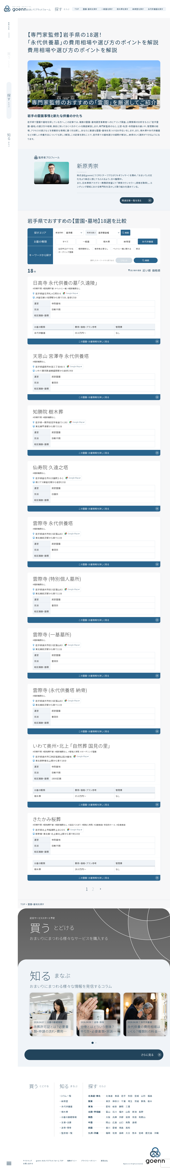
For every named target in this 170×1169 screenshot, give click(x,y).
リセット (124, 259)
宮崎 (141, 1132)
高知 (128, 1126)
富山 (108, 1110)
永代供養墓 (67, 1105)
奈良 (134, 1116)
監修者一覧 (67, 1132)
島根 (134, 1121)
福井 (121, 1110)
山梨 (128, 1110)
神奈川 (115, 1100)
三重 (128, 1105)
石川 (114, 1110)
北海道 (109, 1094)
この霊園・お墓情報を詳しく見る (119, 340)
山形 (143, 1094)
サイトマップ (27, 1160)
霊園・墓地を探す (36, 903)
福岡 (108, 1132)
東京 (108, 1100)
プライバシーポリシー (89, 1160)
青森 (117, 1094)
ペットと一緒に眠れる (120, 247)
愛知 (108, 1105)
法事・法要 (66, 1121)
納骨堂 (64, 1100)
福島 (150, 1094)
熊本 (134, 1132)
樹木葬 (64, 1110)
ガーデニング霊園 (64, 251)
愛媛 (114, 1126)
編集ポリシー (72, 1160)
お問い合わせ (28, 1162)
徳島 (121, 1126)
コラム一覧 (66, 1094)
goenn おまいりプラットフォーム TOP (49, 1160)
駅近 (136, 247)
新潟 (134, 1110)
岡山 (108, 1121)
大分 (128, 1132)
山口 (121, 1121)
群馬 (143, 1100)
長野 (141, 1110)
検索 (127, 232)
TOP (77, 9)
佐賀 (114, 1132)
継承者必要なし (100, 247)
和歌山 (142, 1116)
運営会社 (104, 1160)
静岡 (121, 1105)
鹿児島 (148, 1132)
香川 (108, 1126)
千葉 (123, 1100)
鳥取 (128, 1121)
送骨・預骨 (66, 1126)
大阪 (108, 1116)
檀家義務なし (83, 247)
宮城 (137, 1094)
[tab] (93, 1042)
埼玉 (130, 1100)
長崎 (121, 1132)
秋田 (130, 1094)
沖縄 (156, 1132)
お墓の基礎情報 (69, 1116)
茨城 (137, 1100)
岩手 (123, 1094)
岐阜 (114, 1105)
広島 (114, 1121)
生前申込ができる (65, 247)
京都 (121, 1116)
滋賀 (128, 1116)
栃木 (150, 1100)
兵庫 (114, 1116)
